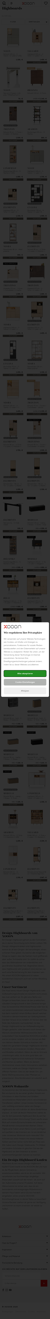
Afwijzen (25, 691)
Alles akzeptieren (25, 673)
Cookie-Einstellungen (25, 682)
